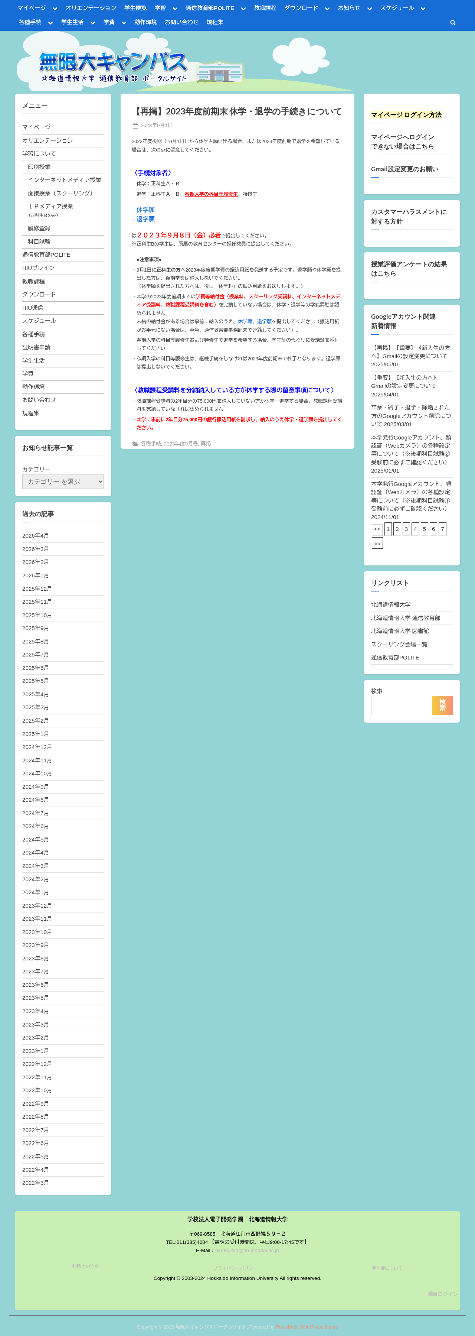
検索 (376, 691)
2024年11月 (37, 760)
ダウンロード (301, 8)
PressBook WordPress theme (307, 1327)
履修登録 (39, 228)
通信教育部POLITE (210, 8)
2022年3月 (35, 1183)
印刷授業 (39, 167)
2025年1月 (35, 734)
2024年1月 (35, 892)
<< (377, 529)
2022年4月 (35, 1170)
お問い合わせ (182, 22)
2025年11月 (37, 602)
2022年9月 (35, 1103)
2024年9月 (35, 787)
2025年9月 (35, 628)
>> (377, 544)
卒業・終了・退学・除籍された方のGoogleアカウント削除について (411, 415)
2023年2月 (35, 1037)
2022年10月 (37, 1090)
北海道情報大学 (390, 604)
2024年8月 (35, 800)
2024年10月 (37, 773)
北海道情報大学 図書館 (400, 631)
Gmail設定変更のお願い (404, 169)
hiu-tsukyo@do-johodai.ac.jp (247, 1250)
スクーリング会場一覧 (399, 644)
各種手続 (30, 22)
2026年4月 (35, 535)
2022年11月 (37, 1077)
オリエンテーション (91, 8)
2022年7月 (35, 1130)
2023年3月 (35, 1024)
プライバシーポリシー (235, 1268)
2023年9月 (35, 945)
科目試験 (39, 242)
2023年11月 (37, 918)
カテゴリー (36, 469)
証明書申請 (36, 347)
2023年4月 (35, 1011)
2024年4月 (35, 852)
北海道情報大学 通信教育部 (405, 618)
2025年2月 (35, 720)
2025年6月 (35, 668)
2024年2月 (35, 879)
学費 (109, 22)
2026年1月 (35, 575)
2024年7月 (35, 813)
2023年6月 (35, 985)
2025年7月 (35, 654)
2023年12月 (37, 905)
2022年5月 (35, 1156)
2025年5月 (35, 681)
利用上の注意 (85, 1266)
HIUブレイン (38, 268)
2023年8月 (35, 958)
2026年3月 (35, 549)
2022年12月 (37, 1064)
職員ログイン (443, 1294)
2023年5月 (35, 998)
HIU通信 (32, 308)
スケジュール (397, 8)
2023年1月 (35, 1051)
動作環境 (145, 22)
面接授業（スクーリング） (61, 193)
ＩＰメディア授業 (50, 206)
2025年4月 (35, 694)
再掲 (206, 444)
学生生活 (72, 22)
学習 (160, 8)
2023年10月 (37, 932)
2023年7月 (35, 971)
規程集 (215, 22)
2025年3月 (35, 707)
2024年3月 (35, 866)
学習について (39, 153)
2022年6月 (35, 1143)
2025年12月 (37, 589)
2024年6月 (35, 826)
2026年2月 (35, 562)
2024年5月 (35, 839)
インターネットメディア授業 (64, 180)
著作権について (387, 1268)
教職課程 (265, 8)
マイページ (32, 8)
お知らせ (349, 8)
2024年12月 (37, 747)
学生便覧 (135, 8)
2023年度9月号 (181, 444)
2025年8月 (35, 641)
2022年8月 (35, 1116)
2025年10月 (37, 615)
